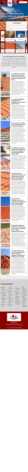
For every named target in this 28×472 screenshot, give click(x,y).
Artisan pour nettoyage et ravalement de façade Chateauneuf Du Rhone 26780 (17, 294)
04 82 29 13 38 (10, 324)
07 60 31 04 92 (18, 324)
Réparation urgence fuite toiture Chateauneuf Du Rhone (11, 300)
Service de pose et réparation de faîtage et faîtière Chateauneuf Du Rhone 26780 (24, 297)
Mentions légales (19, 327)
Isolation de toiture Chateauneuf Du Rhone (4, 289)
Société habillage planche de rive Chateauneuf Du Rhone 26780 (24, 290)
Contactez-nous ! (19, 20)
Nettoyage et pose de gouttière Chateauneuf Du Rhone (11, 294)
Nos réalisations (7, 20)
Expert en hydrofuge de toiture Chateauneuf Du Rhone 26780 (24, 304)
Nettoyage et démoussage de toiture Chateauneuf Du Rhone (4, 301)
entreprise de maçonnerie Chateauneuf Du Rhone (4, 294)
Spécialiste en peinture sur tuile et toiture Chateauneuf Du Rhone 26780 (17, 302)
